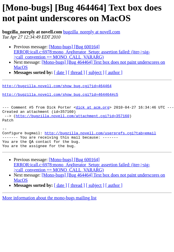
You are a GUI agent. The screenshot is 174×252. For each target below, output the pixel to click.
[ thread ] (76, 72)
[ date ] (60, 72)
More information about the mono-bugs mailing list (49, 210)
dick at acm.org (92, 112)
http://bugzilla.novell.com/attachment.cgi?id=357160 (72, 122)
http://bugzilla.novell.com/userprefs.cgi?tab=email (100, 143)
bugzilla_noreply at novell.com (91, 31)
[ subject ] (95, 72)
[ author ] (114, 72)
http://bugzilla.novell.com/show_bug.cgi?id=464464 (56, 86)
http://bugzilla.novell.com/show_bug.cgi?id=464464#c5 (60, 96)
